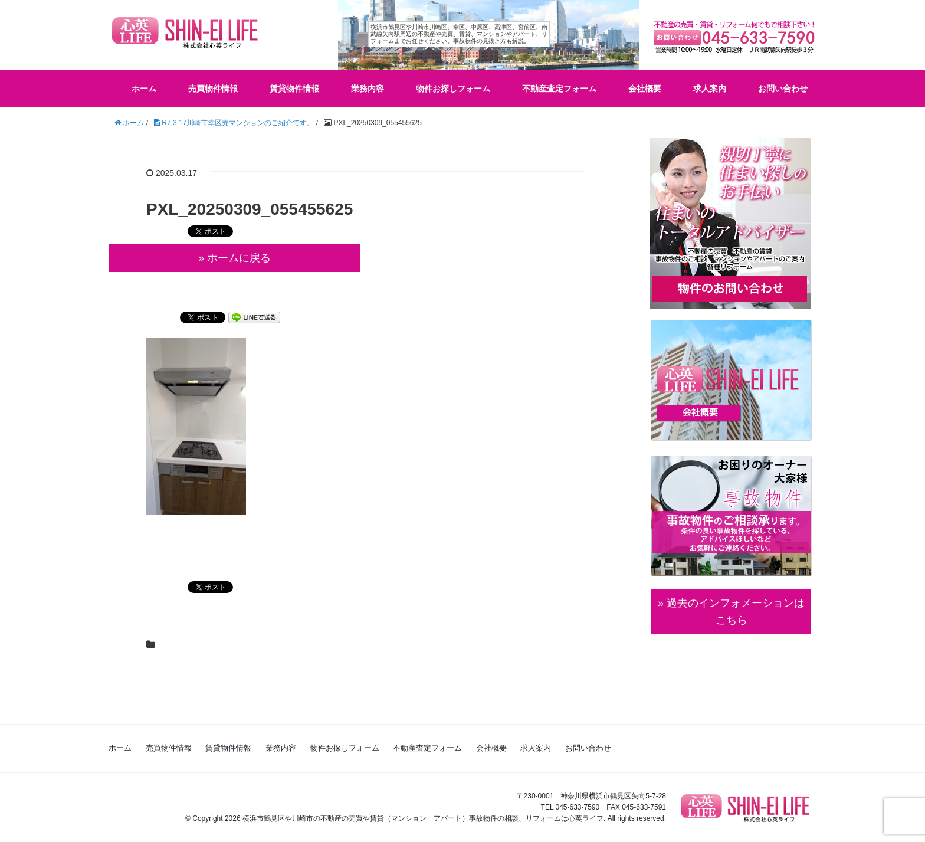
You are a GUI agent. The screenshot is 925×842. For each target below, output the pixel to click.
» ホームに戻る (234, 258)
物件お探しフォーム (453, 88)
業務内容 (367, 88)
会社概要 (644, 88)
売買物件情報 (213, 88)
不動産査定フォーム (559, 88)
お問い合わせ (783, 88)
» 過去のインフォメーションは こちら (731, 611)
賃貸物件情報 (294, 88)
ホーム (144, 88)
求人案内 (709, 88)
